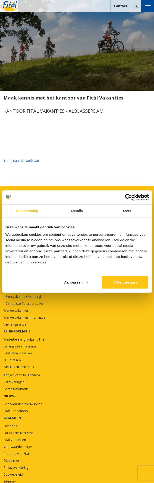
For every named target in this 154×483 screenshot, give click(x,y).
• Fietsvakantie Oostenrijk (22, 296)
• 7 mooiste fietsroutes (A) (23, 303)
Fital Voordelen (14, 440)
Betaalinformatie (16, 389)
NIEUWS (9, 396)
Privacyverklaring (15, 467)
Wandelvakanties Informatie (24, 317)
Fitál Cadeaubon (15, 411)
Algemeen (12, 418)
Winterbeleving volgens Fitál (24, 339)
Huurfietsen (12, 360)
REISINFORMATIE (16, 331)
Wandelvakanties (16, 310)
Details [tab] (77, 211)
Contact (120, 6)
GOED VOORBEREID (18, 367)
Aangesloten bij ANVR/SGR (23, 375)
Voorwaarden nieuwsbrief (22, 404)
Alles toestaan (125, 282)
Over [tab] (127, 211)
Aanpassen (76, 282)
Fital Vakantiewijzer (17, 353)
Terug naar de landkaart (21, 160)
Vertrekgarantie (14, 324)
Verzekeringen (14, 382)
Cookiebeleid (13, 474)
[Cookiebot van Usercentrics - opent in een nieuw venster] (128, 197)
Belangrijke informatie (20, 346)
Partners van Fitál (16, 453)
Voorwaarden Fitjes (18, 446)
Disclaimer (11, 460)
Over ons (10, 426)
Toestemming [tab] (27, 211)
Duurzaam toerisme (18, 433)
